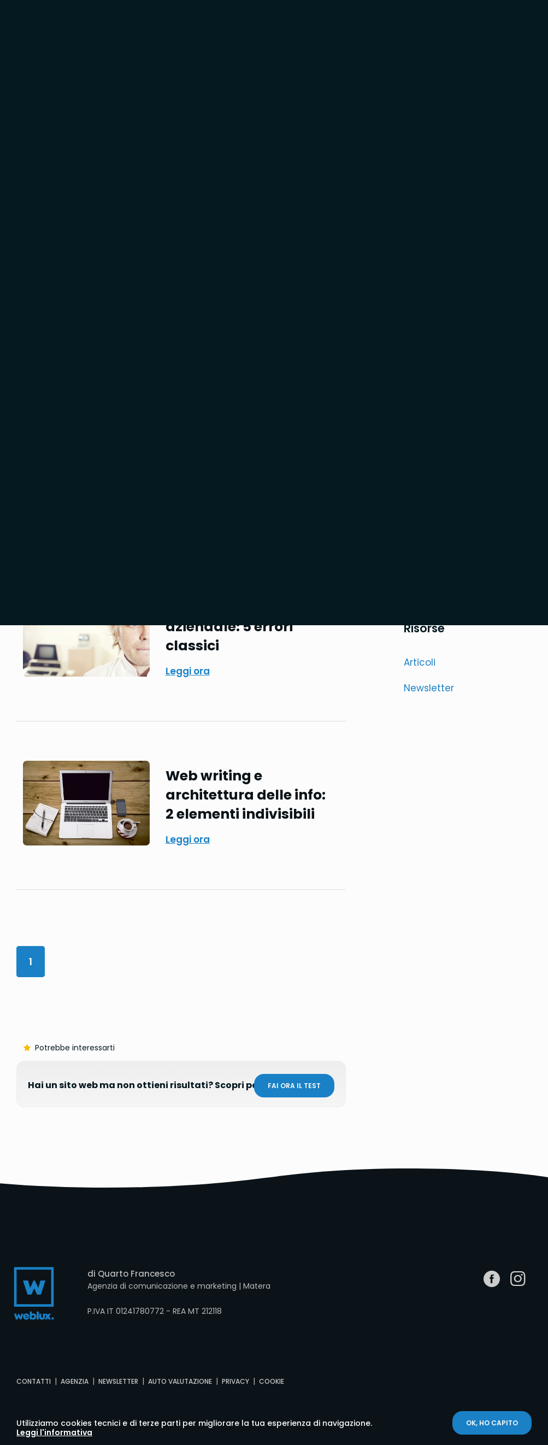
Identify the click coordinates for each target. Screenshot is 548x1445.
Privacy (235, 1381)
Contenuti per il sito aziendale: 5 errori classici (234, 626)
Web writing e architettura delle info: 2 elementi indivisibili (246, 795)
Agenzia (75, 1381)
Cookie (271, 1381)
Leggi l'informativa (54, 1432)
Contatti (33, 1381)
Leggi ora (188, 671)
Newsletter (429, 688)
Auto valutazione (180, 1381)
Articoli (419, 662)
